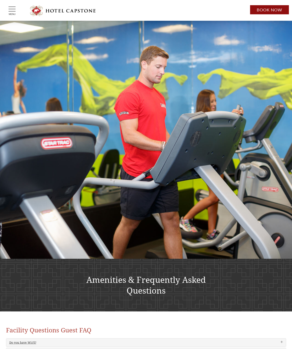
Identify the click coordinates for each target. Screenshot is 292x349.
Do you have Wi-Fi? (22, 342)
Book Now (269, 10)
